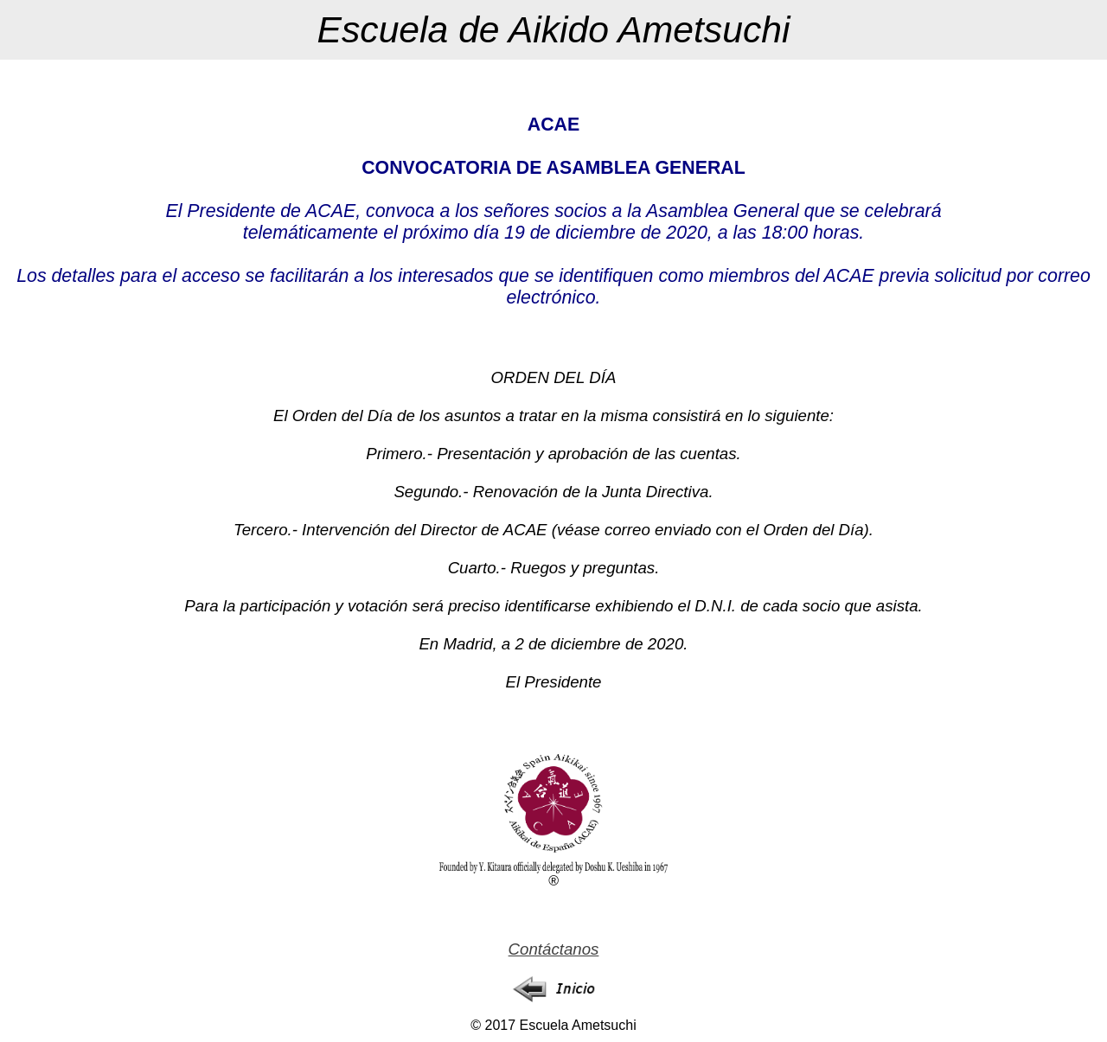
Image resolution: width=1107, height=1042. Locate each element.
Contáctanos (554, 949)
